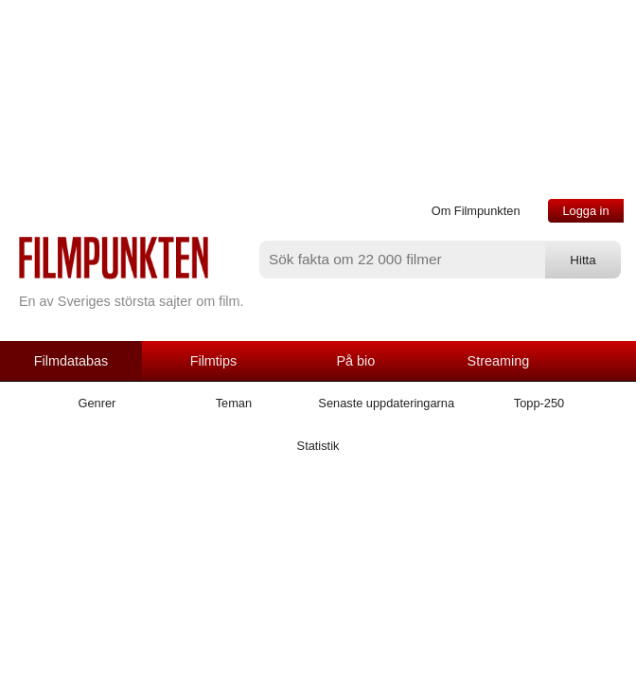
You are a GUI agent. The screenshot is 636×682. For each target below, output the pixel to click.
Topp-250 (539, 403)
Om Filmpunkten (476, 211)
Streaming (499, 360)
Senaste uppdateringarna (386, 403)
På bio (356, 360)
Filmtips (214, 360)
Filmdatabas (71, 360)
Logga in (585, 211)
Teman (234, 403)
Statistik (318, 446)
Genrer (97, 403)
